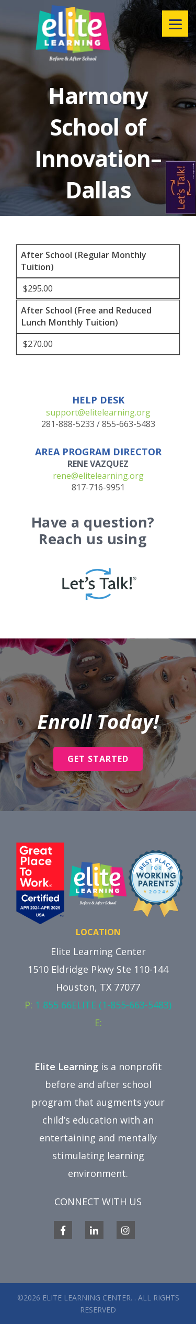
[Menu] (175, 23)
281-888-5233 (68, 424)
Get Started (98, 759)
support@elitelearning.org (98, 412)
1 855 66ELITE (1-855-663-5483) (103, 1004)
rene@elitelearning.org (98, 475)
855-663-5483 (128, 424)
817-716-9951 (98, 487)
